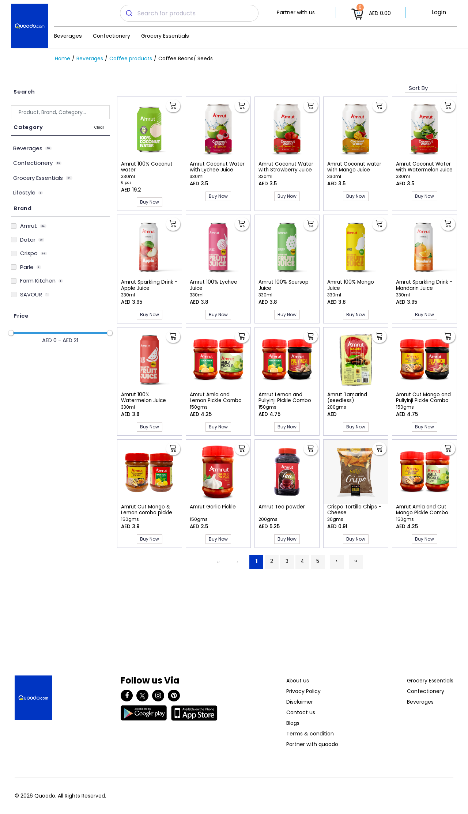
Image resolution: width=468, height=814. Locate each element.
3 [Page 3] (287, 561)
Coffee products (130, 58)
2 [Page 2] (271, 561)
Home (62, 58)
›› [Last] (355, 561)
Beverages (68, 35)
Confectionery (111, 35)
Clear (99, 127)
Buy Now (149, 202)
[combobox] (189, 13)
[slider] (11, 333)
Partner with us (296, 12)
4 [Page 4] (302, 561)
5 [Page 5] (317, 561)
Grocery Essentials (165, 35)
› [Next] (336, 561)
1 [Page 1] (256, 561)
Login (438, 12)
